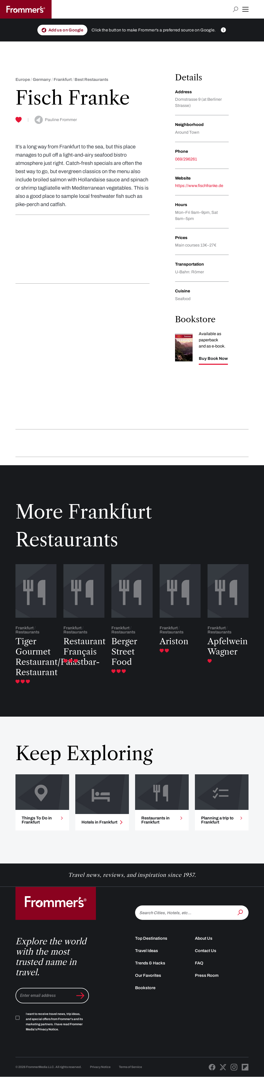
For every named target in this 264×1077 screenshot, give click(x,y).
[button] (245, 9)
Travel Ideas (146, 950)
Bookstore (145, 988)
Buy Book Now (213, 359)
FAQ (199, 963)
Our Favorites (148, 975)
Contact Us (205, 950)
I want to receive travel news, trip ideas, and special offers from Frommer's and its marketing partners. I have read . (54, 1021)
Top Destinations (151, 938)
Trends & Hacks (150, 963)
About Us (203, 938)
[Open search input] (235, 9)
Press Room (207, 975)
